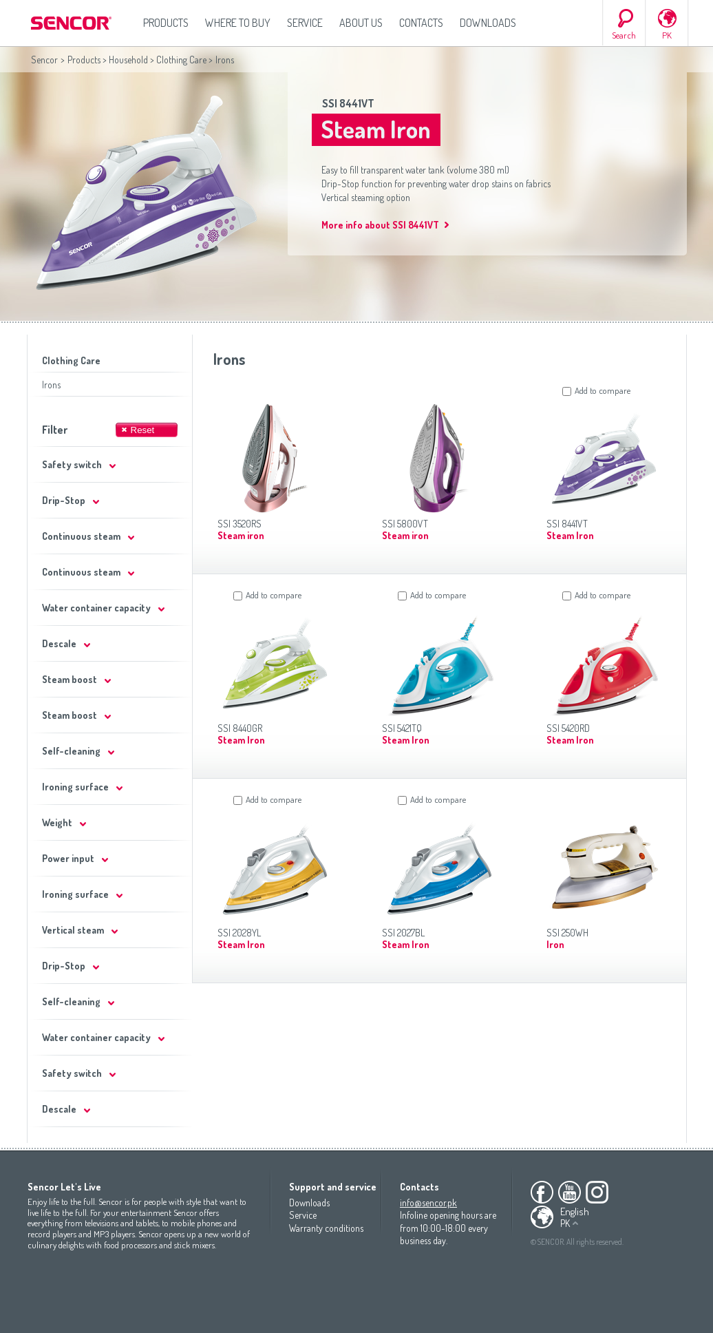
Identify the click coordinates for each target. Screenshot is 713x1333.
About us (361, 23)
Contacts (421, 23)
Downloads (488, 23)
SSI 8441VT (348, 103)
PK (667, 35)
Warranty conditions (326, 1228)
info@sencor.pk (428, 1202)
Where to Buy (237, 23)
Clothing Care (181, 59)
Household (128, 59)
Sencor (44, 59)
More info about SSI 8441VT (380, 225)
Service (305, 23)
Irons (51, 384)
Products (166, 23)
